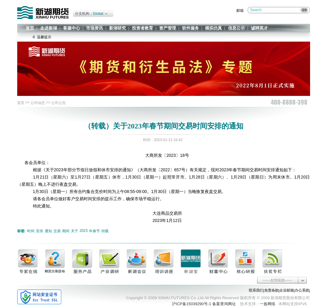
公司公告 (58, 103)
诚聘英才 (259, 28)
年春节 (94, 231)
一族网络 (267, 304)
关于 (74, 231)
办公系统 (302, 290)
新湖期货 (43, 12)
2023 (84, 231)
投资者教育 (142, 28)
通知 (48, 231)
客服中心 (71, 28)
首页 (30, 28)
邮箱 (240, 10)
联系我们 (256, 290)
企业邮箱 (286, 290)
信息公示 (236, 28)
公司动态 (37, 103)
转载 (105, 231)
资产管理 (167, 28)
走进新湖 (48, 28)
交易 (57, 231)
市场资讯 (94, 28)
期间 (65, 231)
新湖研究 (117, 28)
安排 (39, 231)
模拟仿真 (213, 28)
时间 (30, 231)
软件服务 (190, 28)
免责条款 (271, 290)
